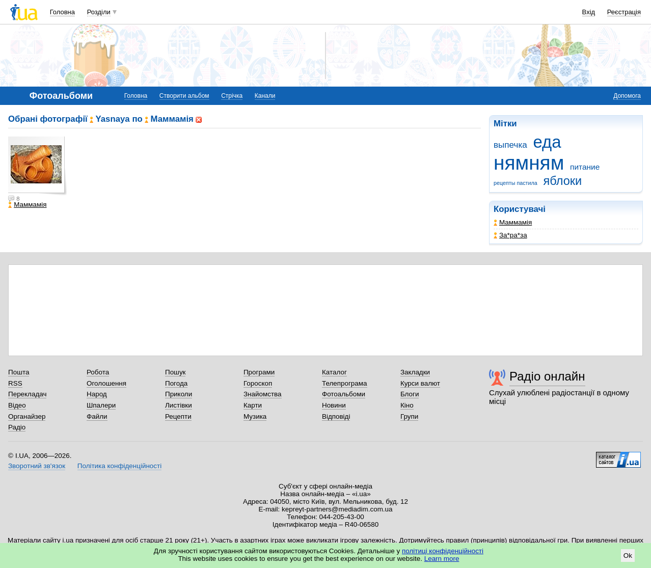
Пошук (175, 372)
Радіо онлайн (547, 376)
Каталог (334, 372)
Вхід (588, 12)
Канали (265, 95)
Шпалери (101, 405)
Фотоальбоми (343, 394)
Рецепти (178, 416)
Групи (409, 416)
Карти (252, 405)
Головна (62, 12)
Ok (627, 555)
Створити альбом (184, 95)
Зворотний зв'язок (36, 466)
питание (585, 167)
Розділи (99, 12)
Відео (17, 405)
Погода (176, 383)
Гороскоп (257, 383)
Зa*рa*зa (510, 235)
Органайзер (26, 416)
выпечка (510, 145)
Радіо (16, 427)
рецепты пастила (515, 183)
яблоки (563, 180)
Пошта (18, 372)
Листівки (178, 405)
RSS (15, 383)
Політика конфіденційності (119, 466)
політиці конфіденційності (442, 551)
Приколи (178, 394)
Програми (259, 372)
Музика (254, 416)
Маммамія (513, 222)
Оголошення (106, 383)
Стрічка (231, 95)
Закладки (415, 372)
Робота (98, 372)
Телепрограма (344, 383)
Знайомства (262, 394)
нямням (529, 163)
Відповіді (336, 416)
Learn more (441, 558)
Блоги (409, 394)
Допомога (627, 95)
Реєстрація (624, 12)
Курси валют (420, 383)
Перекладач (27, 394)
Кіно (407, 405)
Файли (97, 416)
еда (547, 141)
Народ (97, 394)
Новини (334, 405)
